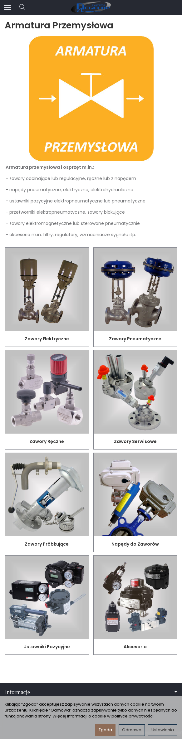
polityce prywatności (132, 716)
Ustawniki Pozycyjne (46, 647)
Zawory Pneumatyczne (135, 339)
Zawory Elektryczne (47, 339)
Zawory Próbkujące (47, 544)
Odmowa (131, 730)
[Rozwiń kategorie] (7, 7)
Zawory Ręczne (46, 441)
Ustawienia (162, 730)
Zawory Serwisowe (135, 441)
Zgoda (105, 730)
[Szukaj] (22, 7)
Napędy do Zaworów (135, 544)
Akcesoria (135, 647)
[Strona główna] (91, 7)
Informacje (91, 692)
